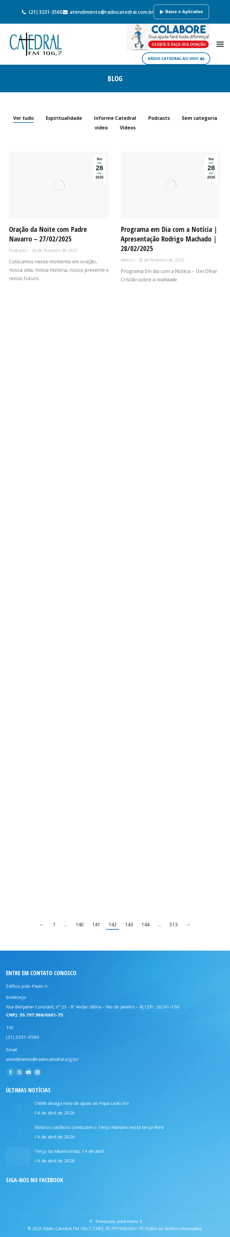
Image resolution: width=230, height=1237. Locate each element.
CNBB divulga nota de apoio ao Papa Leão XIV (81, 1103)
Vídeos (127, 260)
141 (96, 924)
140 (79, 924)
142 (112, 924)
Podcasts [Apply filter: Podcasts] (159, 118)
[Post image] (18, 1108)
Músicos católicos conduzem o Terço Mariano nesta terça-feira (99, 1127)
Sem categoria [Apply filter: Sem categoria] (199, 118)
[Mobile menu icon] (220, 44)
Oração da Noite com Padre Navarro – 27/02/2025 (48, 234)
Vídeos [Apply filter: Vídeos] (128, 127)
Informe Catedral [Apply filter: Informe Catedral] (115, 118)
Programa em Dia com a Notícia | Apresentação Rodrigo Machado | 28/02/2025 (169, 238)
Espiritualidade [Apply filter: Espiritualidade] (64, 118)
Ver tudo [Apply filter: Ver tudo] (23, 118)
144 (145, 924)
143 (129, 924)
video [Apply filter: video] (101, 127)
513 (174, 924)
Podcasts (18, 250)
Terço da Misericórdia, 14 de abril (69, 1151)
